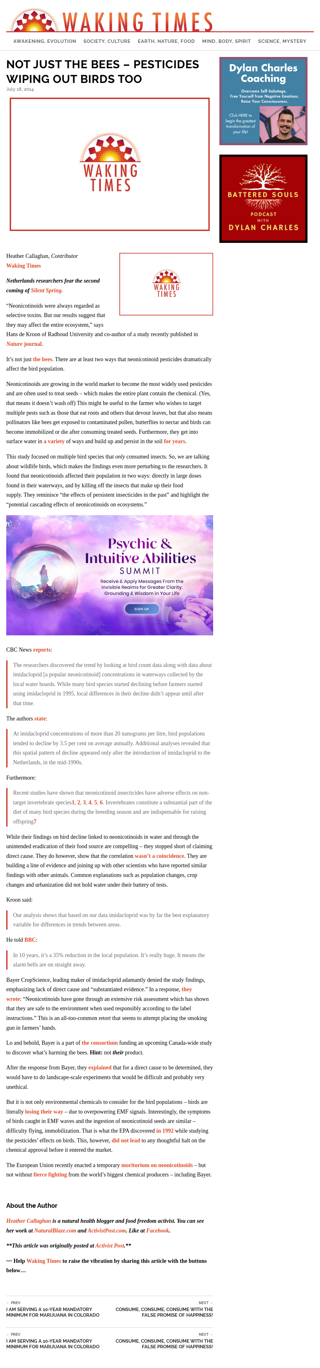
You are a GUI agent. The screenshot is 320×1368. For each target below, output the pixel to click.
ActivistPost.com (107, 1230)
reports (42, 650)
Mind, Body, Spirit (226, 41)
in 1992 (165, 1131)
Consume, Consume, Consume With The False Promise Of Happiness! (162, 1309)
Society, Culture (107, 41)
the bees (42, 359)
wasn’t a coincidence (159, 856)
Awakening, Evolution (44, 41)
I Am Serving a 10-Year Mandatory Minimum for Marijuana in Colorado (59, 1309)
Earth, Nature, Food (166, 41)
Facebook (157, 1230)
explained (100, 1067)
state (40, 718)
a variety (53, 441)
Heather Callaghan (28, 1221)
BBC (30, 940)
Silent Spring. (47, 290)
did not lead (126, 1140)
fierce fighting (50, 1174)
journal (24, 344)
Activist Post (109, 1245)
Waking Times (43, 1261)
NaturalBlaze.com (55, 1230)
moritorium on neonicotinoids (157, 1165)
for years (174, 441)
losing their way (44, 1112)
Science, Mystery (282, 41)
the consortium (100, 1043)
